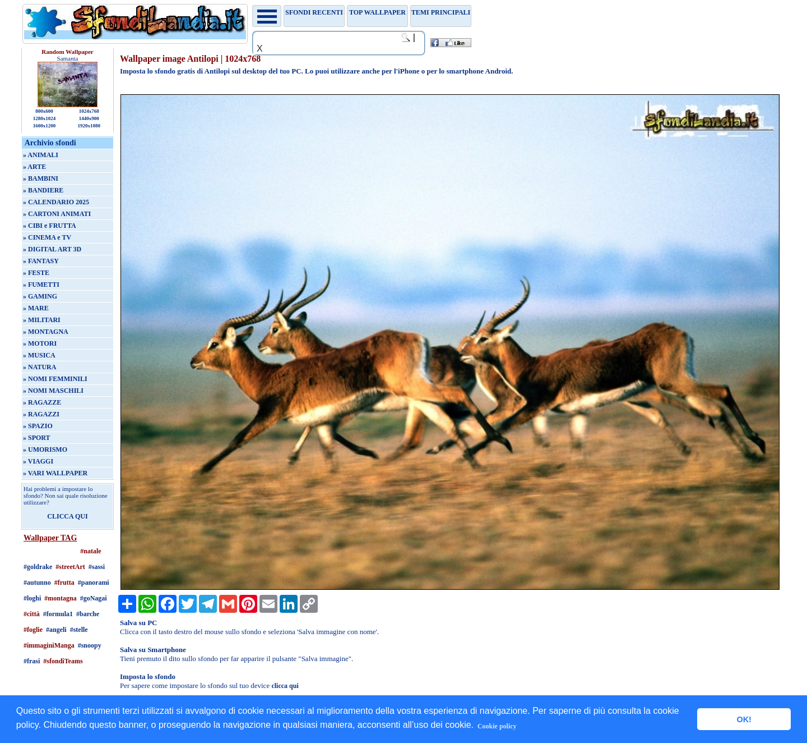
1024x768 (89, 111)
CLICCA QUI (67, 516)
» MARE (36, 308)
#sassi (97, 567)
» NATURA (39, 367)
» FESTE (36, 273)
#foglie (33, 630)
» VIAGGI (38, 461)
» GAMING (40, 296)
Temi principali (440, 12)
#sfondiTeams (62, 661)
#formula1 (58, 614)
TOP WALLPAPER (377, 12)
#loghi (32, 598)
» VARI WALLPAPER (55, 473)
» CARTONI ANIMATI (57, 214)
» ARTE (34, 167)
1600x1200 (44, 126)
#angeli (56, 630)
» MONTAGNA (45, 332)
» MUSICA (39, 355)
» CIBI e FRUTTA (49, 226)
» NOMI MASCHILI (53, 391)
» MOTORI (40, 343)
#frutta (64, 582)
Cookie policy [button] (497, 726)
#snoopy (89, 645)
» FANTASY (41, 261)
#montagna (60, 598)
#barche (87, 614)
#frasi (32, 661)
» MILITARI (42, 320)
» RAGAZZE (42, 402)
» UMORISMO (45, 449)
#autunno (37, 582)
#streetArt (70, 567)
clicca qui (284, 686)
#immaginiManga (49, 645)
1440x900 (89, 118)
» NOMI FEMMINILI (55, 379)
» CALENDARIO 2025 (56, 202)
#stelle (79, 630)
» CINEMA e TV (47, 237)
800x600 (44, 111)
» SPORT (36, 438)
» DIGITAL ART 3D (52, 249)
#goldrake (38, 567)
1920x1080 (89, 126)
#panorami (93, 582)
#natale (90, 551)
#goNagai (93, 598)
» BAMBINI (40, 178)
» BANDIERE (43, 190)
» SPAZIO (38, 426)
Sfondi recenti (314, 12)
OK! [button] (743, 719)
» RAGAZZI (41, 414)
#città (32, 614)
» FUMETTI (41, 284)
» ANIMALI (40, 155)
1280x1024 (44, 118)
